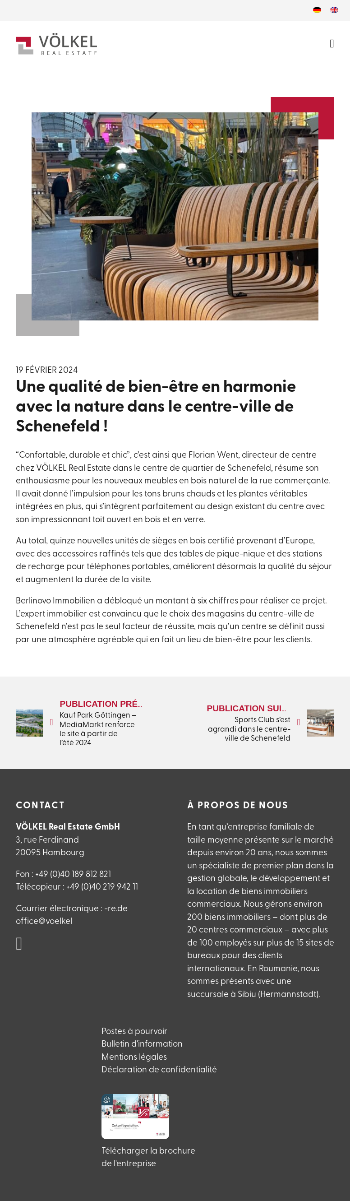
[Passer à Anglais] (334, 10)
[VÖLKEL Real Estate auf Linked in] (19, 945)
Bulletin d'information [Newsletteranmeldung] (142, 1044)
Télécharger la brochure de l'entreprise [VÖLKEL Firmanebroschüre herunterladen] (148, 1158)
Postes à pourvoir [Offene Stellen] (134, 1032)
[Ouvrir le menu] (332, 44)
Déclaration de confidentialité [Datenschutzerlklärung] (159, 1070)
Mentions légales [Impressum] (134, 1057)
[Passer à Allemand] (317, 10)
